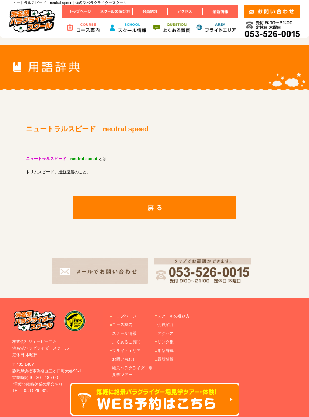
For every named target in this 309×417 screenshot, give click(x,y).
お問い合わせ (124, 359)
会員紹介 (165, 324)
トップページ (124, 316)
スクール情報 (124, 333)
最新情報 (165, 359)
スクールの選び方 (173, 316)
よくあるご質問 (126, 342)
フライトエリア (126, 350)
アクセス (165, 333)
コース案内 (122, 324)
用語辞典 (165, 350)
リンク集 (165, 342)
